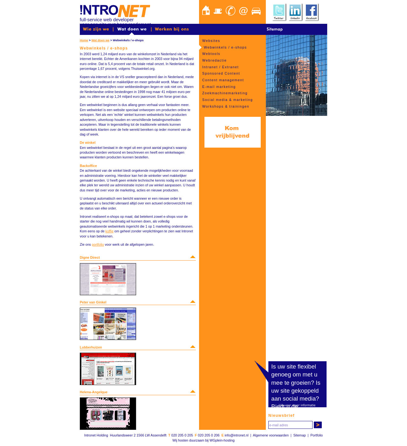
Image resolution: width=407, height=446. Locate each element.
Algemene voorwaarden (271, 435)
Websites (211, 41)
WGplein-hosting (222, 440)
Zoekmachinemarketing (225, 93)
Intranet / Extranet (220, 67)
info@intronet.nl (236, 435)
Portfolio (316, 435)
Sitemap (299, 435)
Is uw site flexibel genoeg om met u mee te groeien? (294, 374)
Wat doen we (101, 40)
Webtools (211, 54)
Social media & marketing (227, 100)
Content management (223, 80)
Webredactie (214, 60)
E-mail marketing (219, 87)
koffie (110, 231)
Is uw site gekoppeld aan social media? (296, 390)
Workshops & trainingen (225, 106)
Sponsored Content (221, 73)
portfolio (98, 244)
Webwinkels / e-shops (225, 47)
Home (84, 40)
